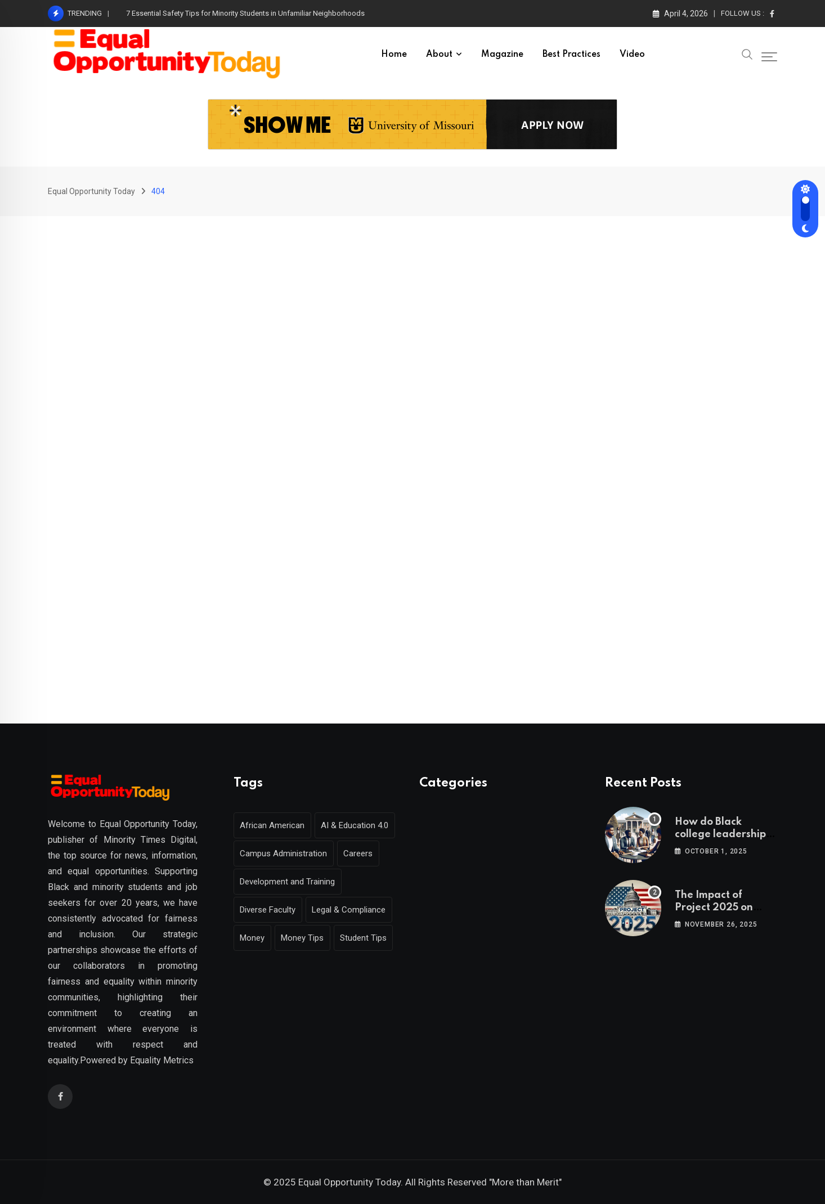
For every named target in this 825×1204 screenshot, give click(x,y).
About (439, 54)
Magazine (502, 54)
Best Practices (571, 54)
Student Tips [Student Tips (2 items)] (370, 938)
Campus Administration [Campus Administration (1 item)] (285, 853)
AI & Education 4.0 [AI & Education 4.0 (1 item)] (359, 825)
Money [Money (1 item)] (253, 938)
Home (394, 54)
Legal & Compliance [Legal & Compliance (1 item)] (353, 910)
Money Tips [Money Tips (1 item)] (306, 938)
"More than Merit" (525, 1182)
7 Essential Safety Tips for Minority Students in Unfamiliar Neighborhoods (245, 13)
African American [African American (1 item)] (273, 825)
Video (632, 54)
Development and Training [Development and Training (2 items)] (289, 882)
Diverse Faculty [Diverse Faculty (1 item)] (269, 910)
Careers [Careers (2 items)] (362, 853)
